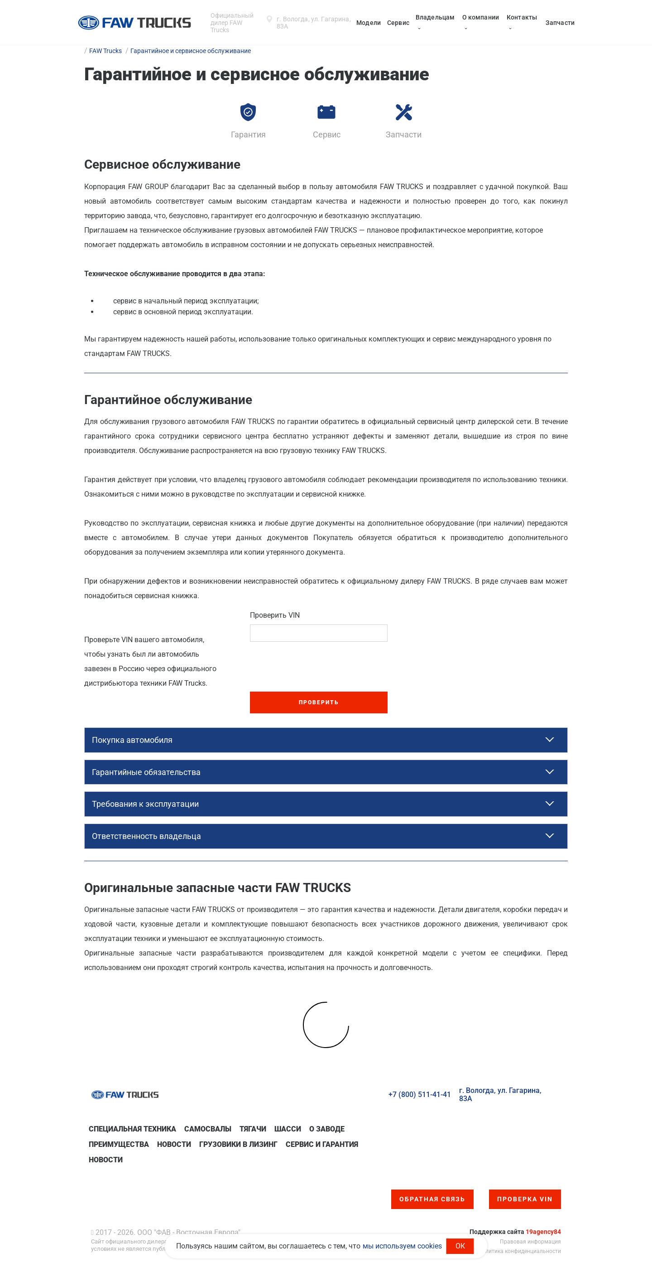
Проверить (319, 702)
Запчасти (560, 22)
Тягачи (253, 1129)
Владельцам (435, 17)
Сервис (398, 22)
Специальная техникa (132, 1129)
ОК (460, 1246)
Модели (368, 22)
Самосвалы (207, 1129)
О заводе (327, 1129)
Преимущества (119, 1144)
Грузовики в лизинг (238, 1144)
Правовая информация (530, 1242)
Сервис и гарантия (322, 1144)
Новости (174, 1144)
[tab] (326, 740)
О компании (480, 17)
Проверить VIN (275, 615)
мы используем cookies (402, 1246)
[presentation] (319, 666)
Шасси (287, 1129)
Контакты (522, 17)
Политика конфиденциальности (519, 1251)
